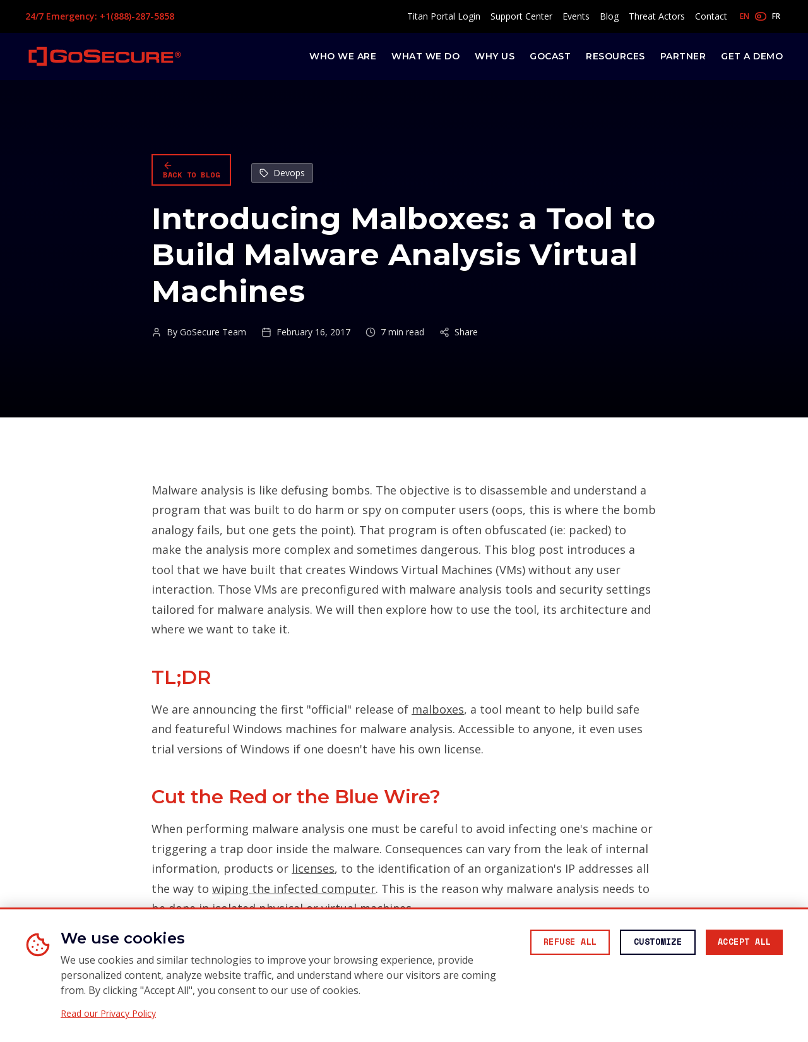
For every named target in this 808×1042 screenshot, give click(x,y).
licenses (313, 868)
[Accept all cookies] (740, 943)
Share (458, 332)
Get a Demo (752, 56)
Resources (615, 56)
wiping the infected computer (294, 888)
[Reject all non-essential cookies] (552, 943)
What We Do (425, 56)
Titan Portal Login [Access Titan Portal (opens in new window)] (443, 16)
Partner (683, 56)
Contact (711, 16)
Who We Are (342, 56)
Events (576, 16)
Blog (609, 16)
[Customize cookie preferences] (647, 943)
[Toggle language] (760, 16)
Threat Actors (657, 16)
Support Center (521, 16)
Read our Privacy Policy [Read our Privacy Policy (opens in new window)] (108, 1014)
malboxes (438, 709)
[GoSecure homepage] (104, 56)
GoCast (550, 56)
